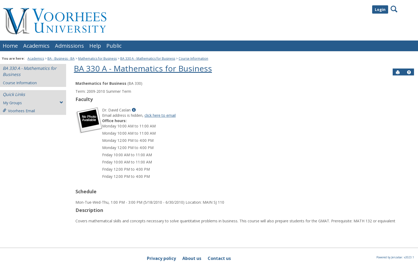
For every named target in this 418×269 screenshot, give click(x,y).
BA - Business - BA (61, 58)
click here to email (160, 115)
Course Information (193, 58)
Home (10, 45)
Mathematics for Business (97, 58)
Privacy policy (161, 258)
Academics (36, 45)
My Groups (33, 102)
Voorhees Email (19, 110)
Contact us (219, 258)
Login (380, 9)
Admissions (69, 45)
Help (95, 45)
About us (191, 258)
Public (114, 45)
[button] (409, 72)
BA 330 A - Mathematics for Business (147, 58)
